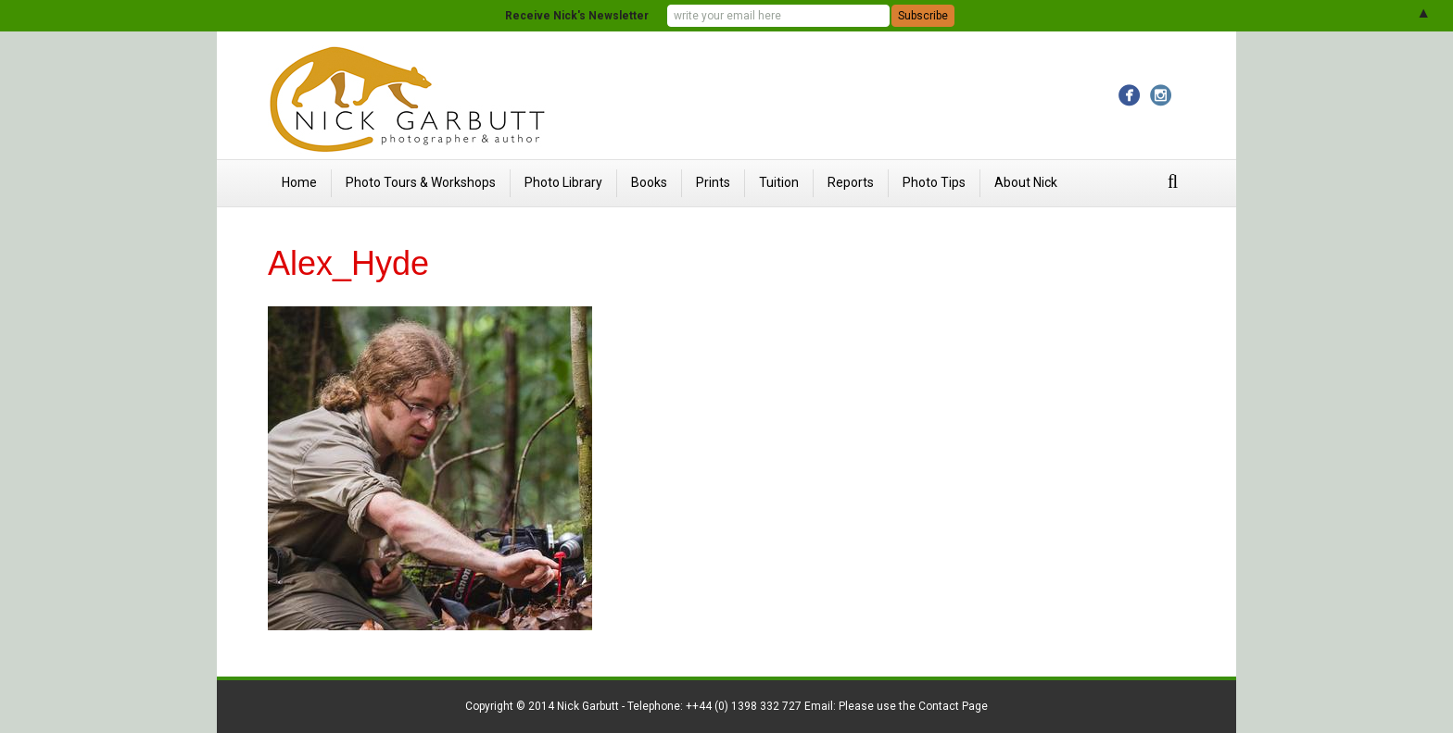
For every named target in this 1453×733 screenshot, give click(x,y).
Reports (851, 182)
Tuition (779, 182)
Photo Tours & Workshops (421, 182)
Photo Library (563, 182)
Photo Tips (934, 182)
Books (649, 182)
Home (299, 182)
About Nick (1025, 182)
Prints (713, 182)
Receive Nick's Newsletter (577, 15)
